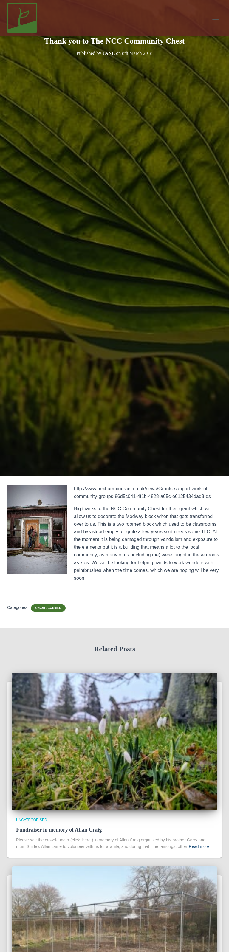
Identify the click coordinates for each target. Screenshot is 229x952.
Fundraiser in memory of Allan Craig (59, 830)
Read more (199, 846)
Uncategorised (48, 608)
